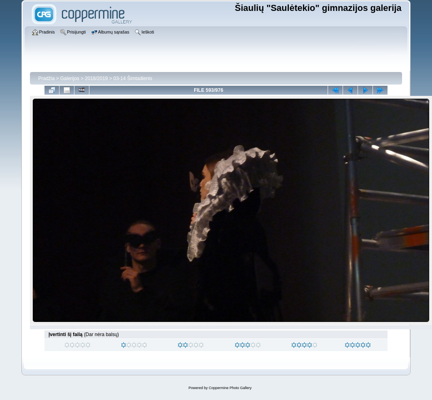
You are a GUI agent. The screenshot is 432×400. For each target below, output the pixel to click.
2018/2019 (96, 78)
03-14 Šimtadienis (132, 78)
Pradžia (46, 78)
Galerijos (69, 78)
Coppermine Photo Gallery (230, 388)
